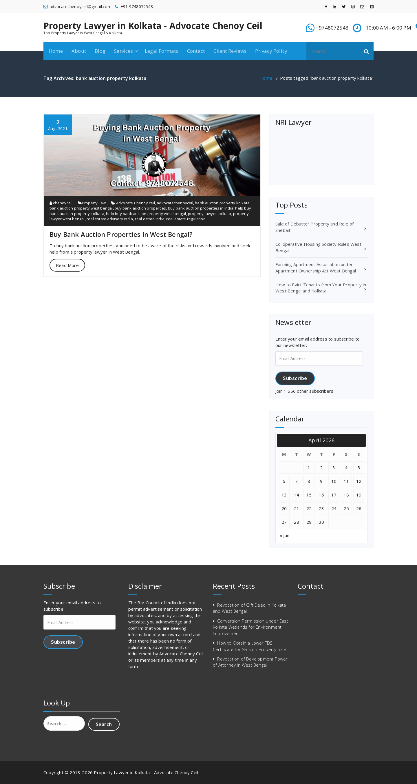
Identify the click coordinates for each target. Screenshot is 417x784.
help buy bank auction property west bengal (146, 213)
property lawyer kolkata (209, 213)
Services (123, 51)
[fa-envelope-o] (362, 6)
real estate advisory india (110, 218)
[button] (367, 51)
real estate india (149, 218)
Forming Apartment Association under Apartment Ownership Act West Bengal (315, 267)
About (79, 51)
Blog (100, 51)
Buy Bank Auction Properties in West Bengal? (121, 234)
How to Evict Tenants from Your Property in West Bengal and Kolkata (320, 288)
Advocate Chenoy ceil (135, 202)
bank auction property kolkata (222, 202)
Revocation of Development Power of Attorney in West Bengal (250, 662)
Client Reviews (229, 51)
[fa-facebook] (326, 6)
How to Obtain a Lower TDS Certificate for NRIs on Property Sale (249, 646)
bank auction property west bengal (81, 208)
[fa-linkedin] (334, 6)
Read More (67, 265)
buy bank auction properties (140, 208)
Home (56, 51)
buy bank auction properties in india (200, 208)
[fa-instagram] (353, 6)
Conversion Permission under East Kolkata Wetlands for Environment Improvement (250, 627)
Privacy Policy (271, 51)
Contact (196, 51)
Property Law (94, 202)
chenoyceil (61, 202)
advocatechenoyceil (175, 202)
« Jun (284, 535)
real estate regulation (185, 218)
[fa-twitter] (344, 6)
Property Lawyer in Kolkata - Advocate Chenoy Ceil (152, 26)
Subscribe (295, 378)
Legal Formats (161, 51)
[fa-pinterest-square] (372, 6)
